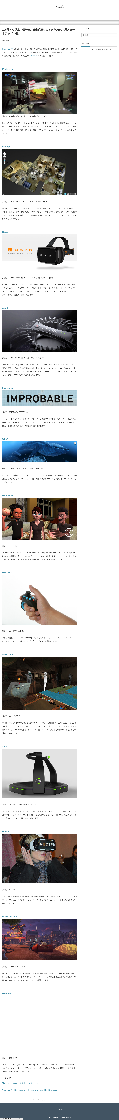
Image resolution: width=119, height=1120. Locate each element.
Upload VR (34, 56)
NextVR (6, 831)
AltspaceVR (8, 654)
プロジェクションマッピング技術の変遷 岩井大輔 (96, 49)
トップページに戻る (40, 1100)
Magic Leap (8, 69)
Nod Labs (7, 573)
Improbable (7, 388)
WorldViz (6, 993)
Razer (5, 232)
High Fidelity (8, 495)
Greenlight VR (7, 49)
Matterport (7, 146)
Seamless (59, 7)
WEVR (5, 439)
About (60, 1109)
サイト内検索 (116, 17)
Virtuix (5, 746)
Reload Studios (9, 916)
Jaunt (5, 308)
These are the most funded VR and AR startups (20, 1083)
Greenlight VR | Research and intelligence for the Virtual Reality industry (29, 1090)
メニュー (2, 17)
